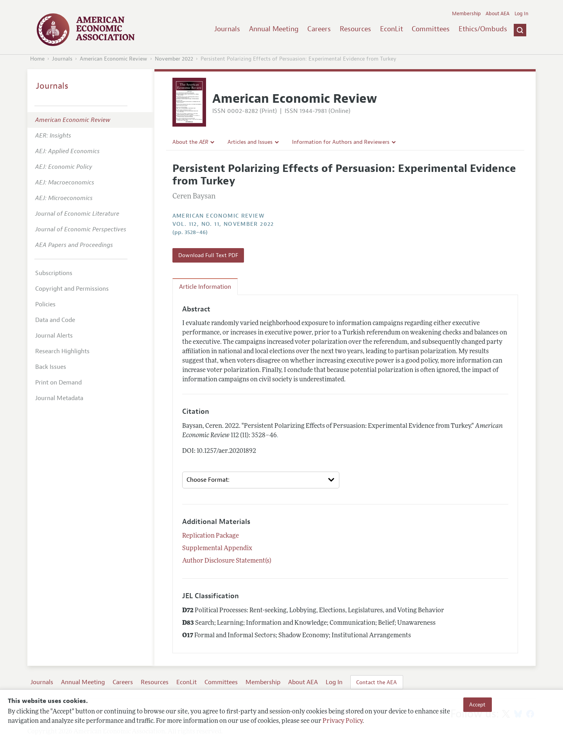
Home (37, 58)
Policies (45, 304)
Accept (477, 704)
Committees (431, 29)
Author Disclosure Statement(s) (226, 561)
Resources (355, 29)
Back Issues (50, 367)
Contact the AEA (376, 682)
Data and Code (55, 320)
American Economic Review (113, 58)
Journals (227, 29)
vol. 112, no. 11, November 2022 (223, 224)
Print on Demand (58, 382)
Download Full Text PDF (208, 255)
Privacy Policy (342, 721)
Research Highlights (62, 351)
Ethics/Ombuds (483, 29)
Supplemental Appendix (217, 548)
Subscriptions (53, 273)
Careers (319, 29)
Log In (521, 14)
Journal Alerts (54, 336)
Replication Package (210, 536)
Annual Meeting (274, 29)
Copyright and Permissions (72, 289)
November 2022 (174, 58)
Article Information (205, 287)
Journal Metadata (59, 398)
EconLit (391, 29)
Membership (466, 14)
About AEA (497, 14)
